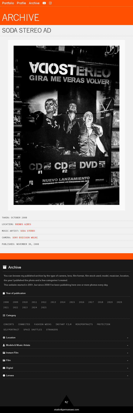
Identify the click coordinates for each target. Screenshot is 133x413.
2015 (72, 302)
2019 (110, 302)
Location (65, 337)
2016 (81, 302)
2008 (6, 302)
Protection (103, 324)
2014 (62, 302)
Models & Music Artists (65, 345)
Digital (65, 368)
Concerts (8, 324)
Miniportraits (84, 324)
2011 (34, 302)
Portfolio (8, 3)
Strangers (52, 329)
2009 (15, 302)
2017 (91, 302)
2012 (43, 302)
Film (65, 360)
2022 (15, 307)
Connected (24, 324)
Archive (34, 3)
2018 (100, 302)
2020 (119, 302)
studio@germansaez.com (66, 409)
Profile (21, 3)
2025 (43, 307)
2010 (25, 302)
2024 (34, 307)
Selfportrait (11, 329)
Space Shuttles (32, 329)
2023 (25, 307)
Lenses (65, 375)
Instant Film (63, 324)
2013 (53, 302)
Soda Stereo (27, 231)
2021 (6, 307)
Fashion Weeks (42, 324)
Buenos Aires (23, 224)
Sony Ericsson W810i (25, 237)
